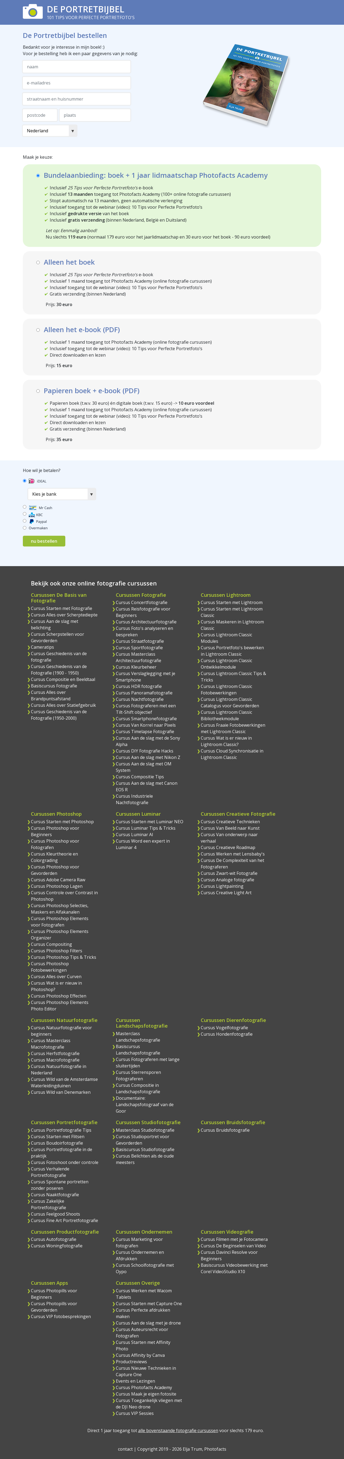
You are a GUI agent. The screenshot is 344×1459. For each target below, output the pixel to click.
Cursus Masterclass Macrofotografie (50, 1044)
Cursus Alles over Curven (56, 976)
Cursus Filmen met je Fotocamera (234, 1239)
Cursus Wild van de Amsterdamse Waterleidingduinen (64, 1082)
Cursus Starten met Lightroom (232, 602)
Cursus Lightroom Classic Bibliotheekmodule (226, 715)
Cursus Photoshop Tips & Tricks (63, 957)
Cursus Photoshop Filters (56, 951)
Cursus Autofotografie (53, 1239)
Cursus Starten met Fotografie (61, 608)
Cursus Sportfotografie (139, 648)
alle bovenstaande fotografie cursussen (178, 1430)
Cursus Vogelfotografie (224, 1028)
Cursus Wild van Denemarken (61, 1092)
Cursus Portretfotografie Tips (61, 1130)
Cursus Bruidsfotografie (225, 1130)
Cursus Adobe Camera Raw (58, 880)
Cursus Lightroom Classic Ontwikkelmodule (226, 664)
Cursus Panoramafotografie (144, 693)
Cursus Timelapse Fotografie (145, 731)
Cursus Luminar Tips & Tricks (145, 828)
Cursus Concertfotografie (141, 602)
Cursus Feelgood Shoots (55, 1214)
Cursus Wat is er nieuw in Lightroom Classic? (226, 741)
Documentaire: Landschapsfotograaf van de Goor (145, 1104)
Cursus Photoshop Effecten (58, 996)
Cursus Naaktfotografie (55, 1195)
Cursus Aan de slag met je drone (148, 1323)
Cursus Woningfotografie (57, 1246)
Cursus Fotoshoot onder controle (64, 1162)
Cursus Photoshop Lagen (57, 886)
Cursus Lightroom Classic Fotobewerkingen (226, 689)
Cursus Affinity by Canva (140, 1355)
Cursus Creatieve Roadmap (228, 847)
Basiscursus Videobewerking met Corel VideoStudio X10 (234, 1268)
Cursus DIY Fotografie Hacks (144, 751)
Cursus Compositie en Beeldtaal (63, 679)
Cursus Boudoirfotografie (57, 1143)
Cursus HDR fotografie (139, 686)
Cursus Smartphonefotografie (146, 719)
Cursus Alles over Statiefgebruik (63, 705)
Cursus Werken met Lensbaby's (233, 854)
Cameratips (42, 647)
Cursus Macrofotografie (55, 1060)
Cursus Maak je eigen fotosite (146, 1394)
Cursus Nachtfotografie (140, 699)
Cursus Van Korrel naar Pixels (146, 725)
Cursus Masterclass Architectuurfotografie (138, 657)
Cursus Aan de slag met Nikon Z (148, 757)
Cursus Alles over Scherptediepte (64, 615)
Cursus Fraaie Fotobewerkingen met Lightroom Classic (233, 728)
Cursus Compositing (51, 944)
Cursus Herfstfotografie (55, 1053)
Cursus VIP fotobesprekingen (61, 1316)
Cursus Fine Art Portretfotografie (64, 1220)
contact (125, 1449)
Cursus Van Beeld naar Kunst (230, 828)
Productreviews (131, 1362)
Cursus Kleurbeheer (136, 667)
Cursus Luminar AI (134, 834)
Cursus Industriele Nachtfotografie (134, 799)
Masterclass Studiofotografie (145, 1130)
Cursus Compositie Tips (140, 777)
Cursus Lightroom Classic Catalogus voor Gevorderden (230, 702)
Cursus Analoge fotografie (227, 880)
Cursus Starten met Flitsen (57, 1136)
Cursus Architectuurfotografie (146, 622)
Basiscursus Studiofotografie (145, 1149)
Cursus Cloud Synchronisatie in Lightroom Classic (232, 754)
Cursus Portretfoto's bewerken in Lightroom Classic (232, 651)
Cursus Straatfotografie (140, 641)
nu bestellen (44, 541)
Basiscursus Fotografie (54, 686)
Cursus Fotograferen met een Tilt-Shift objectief (146, 709)
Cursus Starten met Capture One (149, 1304)
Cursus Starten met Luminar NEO (149, 822)
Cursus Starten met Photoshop (62, 822)
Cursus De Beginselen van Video (233, 1246)
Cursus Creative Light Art (226, 893)
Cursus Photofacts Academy (144, 1387)
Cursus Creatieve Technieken (230, 822)
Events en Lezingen (135, 1381)
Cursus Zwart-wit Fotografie (229, 873)
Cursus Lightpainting (222, 886)
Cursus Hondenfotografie (227, 1034)
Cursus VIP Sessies (135, 1413)
